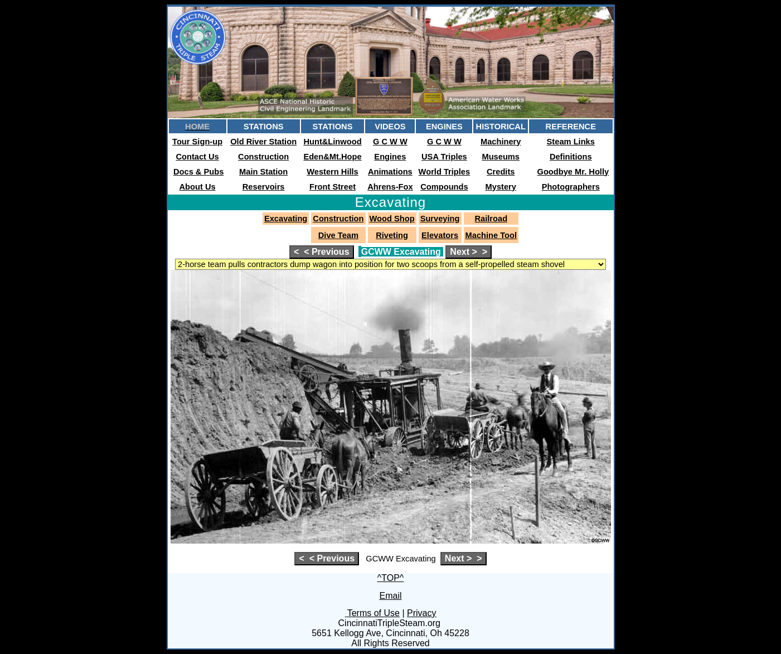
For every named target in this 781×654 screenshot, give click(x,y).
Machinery (501, 141)
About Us (198, 186)
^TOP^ (390, 578)
